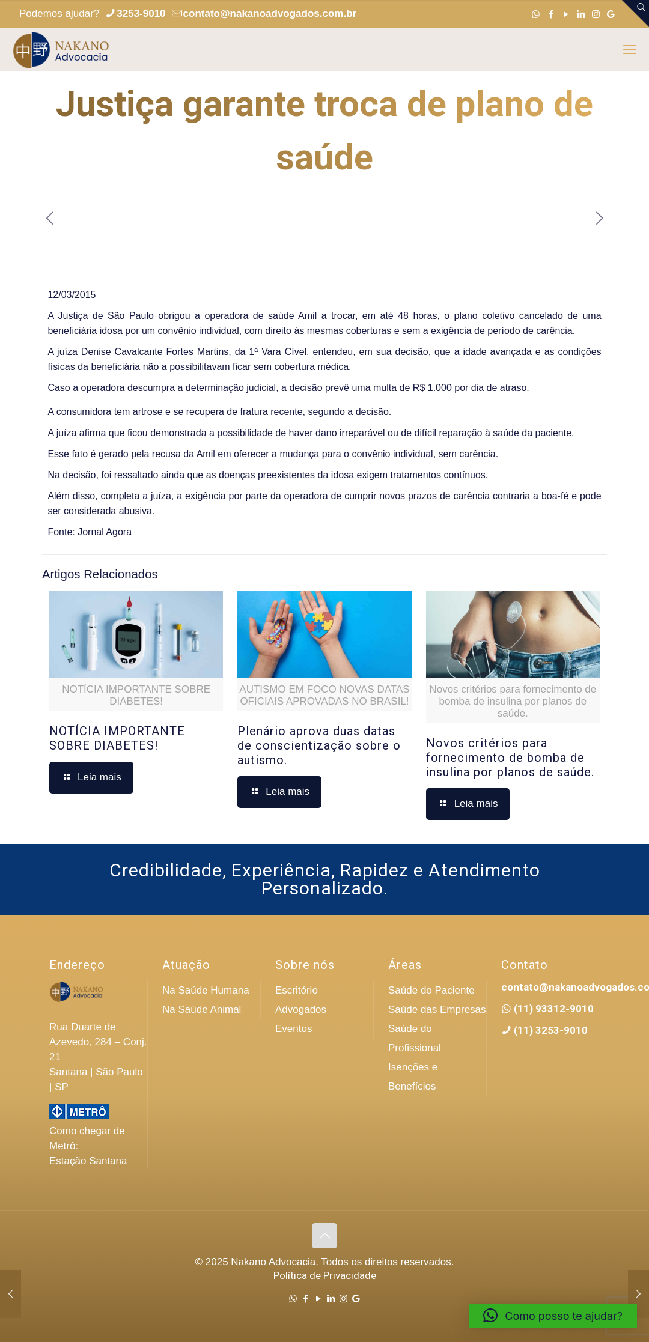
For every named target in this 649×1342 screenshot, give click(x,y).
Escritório (296, 990)
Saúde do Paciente (431, 990)
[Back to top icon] (324, 1235)
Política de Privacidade (324, 1275)
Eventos (293, 1028)
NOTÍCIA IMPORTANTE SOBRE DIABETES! (117, 738)
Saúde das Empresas (437, 1009)
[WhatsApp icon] (535, 14)
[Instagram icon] (595, 14)
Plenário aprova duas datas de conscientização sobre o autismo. (319, 745)
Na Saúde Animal (201, 1009)
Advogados (300, 1009)
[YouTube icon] (565, 14)
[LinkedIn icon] (580, 14)
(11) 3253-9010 (549, 1030)
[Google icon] (610, 14)
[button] (553, 1316)
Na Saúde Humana (205, 990)
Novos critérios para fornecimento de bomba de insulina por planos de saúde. (510, 757)
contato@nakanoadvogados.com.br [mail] (270, 13)
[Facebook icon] (550, 14)
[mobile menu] (630, 50)
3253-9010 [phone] (141, 13)
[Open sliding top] (635, 13)
